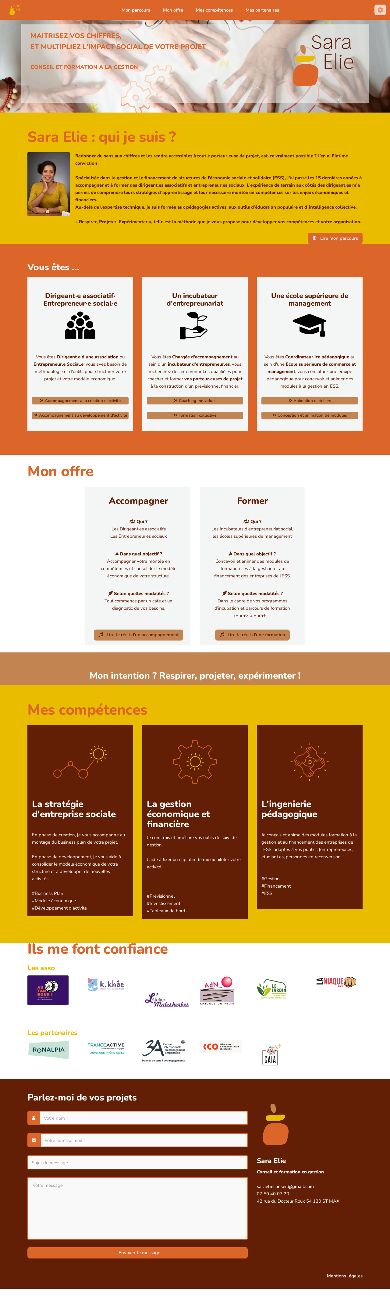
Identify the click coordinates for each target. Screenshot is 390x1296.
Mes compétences (214, 10)
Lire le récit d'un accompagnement (138, 635)
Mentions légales (345, 1276)
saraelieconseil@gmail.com (285, 1186)
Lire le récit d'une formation (252, 635)
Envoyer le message (138, 1253)
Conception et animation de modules (310, 415)
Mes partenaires (262, 10)
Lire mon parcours (335, 238)
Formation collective (195, 415)
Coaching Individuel (195, 401)
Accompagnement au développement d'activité (80, 415)
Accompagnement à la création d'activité (80, 401)
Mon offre (173, 10)
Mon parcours (136, 10)
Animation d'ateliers (310, 401)
